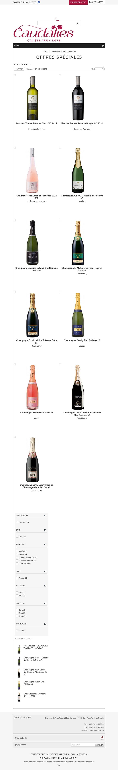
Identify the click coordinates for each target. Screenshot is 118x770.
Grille (37, 69)
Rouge (22, 616)
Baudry (82, 343)
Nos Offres (56, 51)
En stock (24, 522)
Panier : (96, 2)
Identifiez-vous (78, 2)
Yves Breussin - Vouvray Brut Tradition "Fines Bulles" (35, 646)
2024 (22, 595)
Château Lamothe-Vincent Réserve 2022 (34, 694)
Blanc (22, 610)
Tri (92, 69)
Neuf (22, 537)
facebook (39, 2)
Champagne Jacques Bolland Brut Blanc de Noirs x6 (36, 658)
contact (17, 2)
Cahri (57, 758)
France (23, 578)
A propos (82, 754)
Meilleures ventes (23, 638)
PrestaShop (69, 758)
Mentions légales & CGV (62, 754)
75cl (22, 630)
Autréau (82, 198)
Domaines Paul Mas (36, 126)
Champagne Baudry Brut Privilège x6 (34, 682)
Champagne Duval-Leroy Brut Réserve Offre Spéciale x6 (35, 671)
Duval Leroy (82, 271)
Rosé (22, 613)
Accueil (45, 51)
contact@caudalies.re (96, 730)
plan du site (29, 2)
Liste (44, 69)
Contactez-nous (39, 754)
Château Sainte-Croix (36, 198)
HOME (59, 45)
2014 (22, 592)
